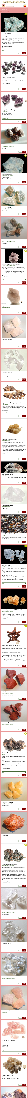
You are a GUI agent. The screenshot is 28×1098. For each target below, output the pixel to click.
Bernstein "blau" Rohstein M (8, 534)
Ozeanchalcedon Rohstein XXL (9, 864)
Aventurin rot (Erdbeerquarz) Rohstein (11, 264)
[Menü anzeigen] (24, 5)
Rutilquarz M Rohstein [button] (7, 1075)
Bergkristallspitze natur (7, 474)
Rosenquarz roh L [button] (6, 1010)
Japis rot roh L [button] (5, 691)
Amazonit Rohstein (6, 33)
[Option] (14, 50)
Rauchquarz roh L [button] (6, 911)
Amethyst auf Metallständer (8, 77)
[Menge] (20, 53)
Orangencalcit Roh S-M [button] (7, 802)
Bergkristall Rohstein (7, 339)
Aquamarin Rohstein (7, 174)
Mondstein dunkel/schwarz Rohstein (10, 753)
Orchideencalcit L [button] (6, 835)
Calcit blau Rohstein (6, 565)
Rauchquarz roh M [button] (6, 943)
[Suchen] (10, 6)
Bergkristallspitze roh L (7, 505)
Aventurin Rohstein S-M (7, 240)
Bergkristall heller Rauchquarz (9, 305)
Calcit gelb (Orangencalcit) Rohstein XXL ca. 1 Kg (14, 609)
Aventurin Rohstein (6, 207)
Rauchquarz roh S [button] (6, 976)
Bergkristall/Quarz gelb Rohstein (9, 439)
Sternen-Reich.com (13, 1)
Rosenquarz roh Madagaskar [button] (8, 1040)
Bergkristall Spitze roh (7, 372)
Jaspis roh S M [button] (5, 722)
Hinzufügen (24, 53)
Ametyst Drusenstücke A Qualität (10, 110)
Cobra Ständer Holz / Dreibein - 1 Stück (11, 645)
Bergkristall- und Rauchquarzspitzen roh (11, 403)
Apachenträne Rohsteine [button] (7, 145)
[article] (14, 34)
